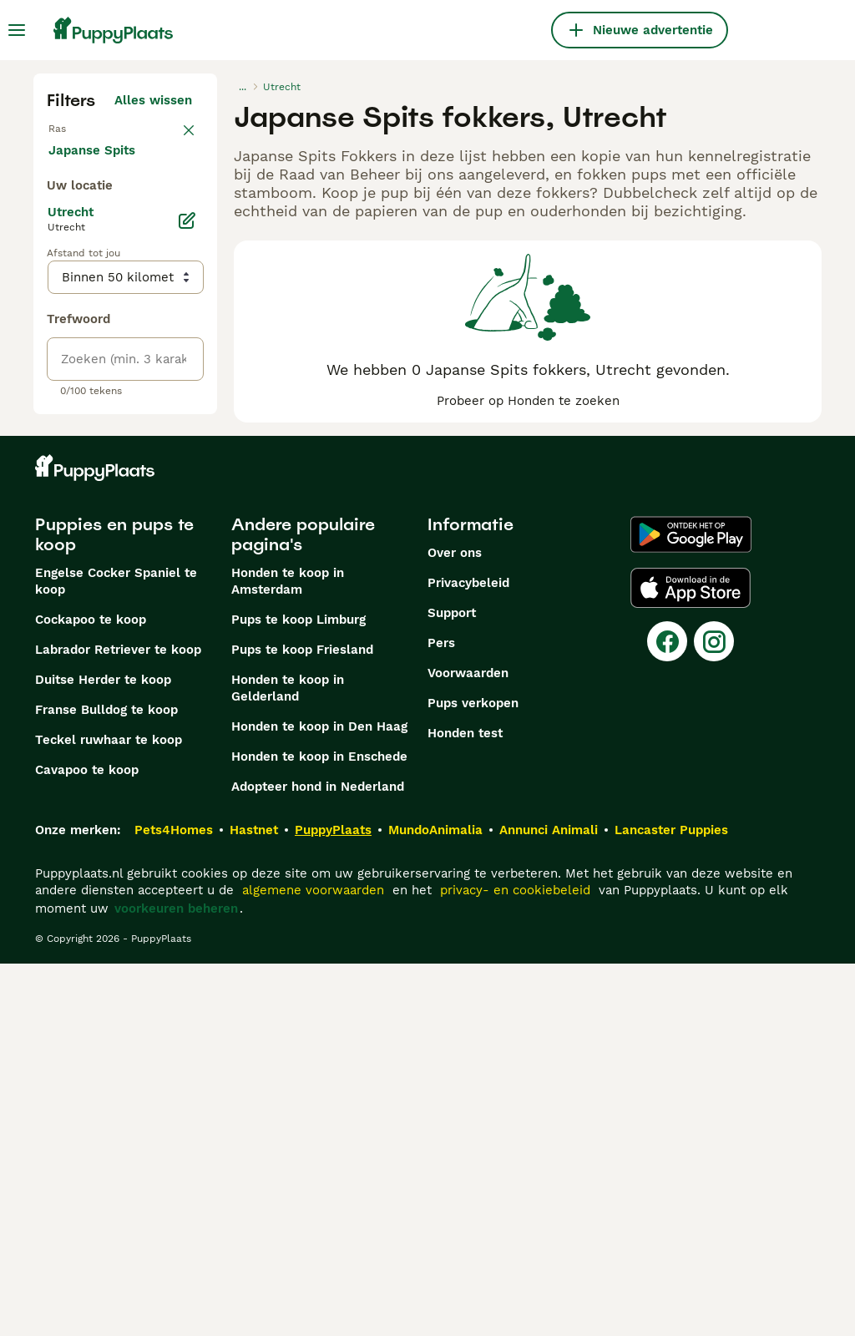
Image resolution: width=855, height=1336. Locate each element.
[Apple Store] (690, 960)
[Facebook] (667, 1014)
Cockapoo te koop (90, 991)
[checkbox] (56, 223)
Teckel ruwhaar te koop (108, 1112)
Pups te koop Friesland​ (302, 1022)
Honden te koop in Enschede (319, 1128)
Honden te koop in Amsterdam (287, 953)
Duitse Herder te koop (103, 1052)
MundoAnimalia (435, 1202)
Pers (441, 1015)
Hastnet (254, 1202)
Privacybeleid (468, 955)
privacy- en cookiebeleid (515, 1262)
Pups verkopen (473, 1075)
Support (452, 985)
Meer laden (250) (152, 527)
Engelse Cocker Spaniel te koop (116, 953)
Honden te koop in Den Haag (319, 1098)
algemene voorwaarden (313, 1262)
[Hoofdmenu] (16, 30)
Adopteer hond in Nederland (317, 1158)
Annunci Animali (548, 1202)
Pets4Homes (173, 1202)
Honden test (465, 1105)
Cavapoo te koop (87, 1142)
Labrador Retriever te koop (118, 1022)
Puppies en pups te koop (114, 907)
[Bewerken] (187, 601)
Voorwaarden (468, 1045)
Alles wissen (153, 100)
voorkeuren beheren (176, 1280)
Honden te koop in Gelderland (287, 1060)
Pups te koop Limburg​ (298, 991)
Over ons (455, 925)
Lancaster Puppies (671, 1202)
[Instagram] (714, 1014)
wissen (170, 136)
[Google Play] (690, 907)
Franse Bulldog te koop (106, 1082)
